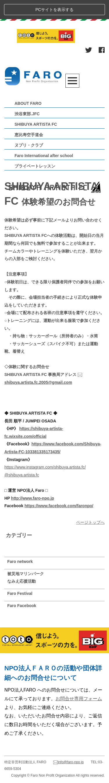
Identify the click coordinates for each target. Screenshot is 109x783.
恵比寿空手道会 (29, 134)
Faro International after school (44, 155)
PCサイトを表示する (54, 9)
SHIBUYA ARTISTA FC (36, 124)
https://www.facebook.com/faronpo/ (58, 505)
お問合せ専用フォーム (79, 698)
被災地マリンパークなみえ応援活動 (25, 577)
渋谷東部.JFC (27, 113)
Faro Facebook (21, 605)
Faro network (20, 561)
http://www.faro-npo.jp (32, 498)
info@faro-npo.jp (68, 762)
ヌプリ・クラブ (29, 145)
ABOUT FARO (28, 103)
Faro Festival (19, 593)
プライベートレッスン (35, 166)
